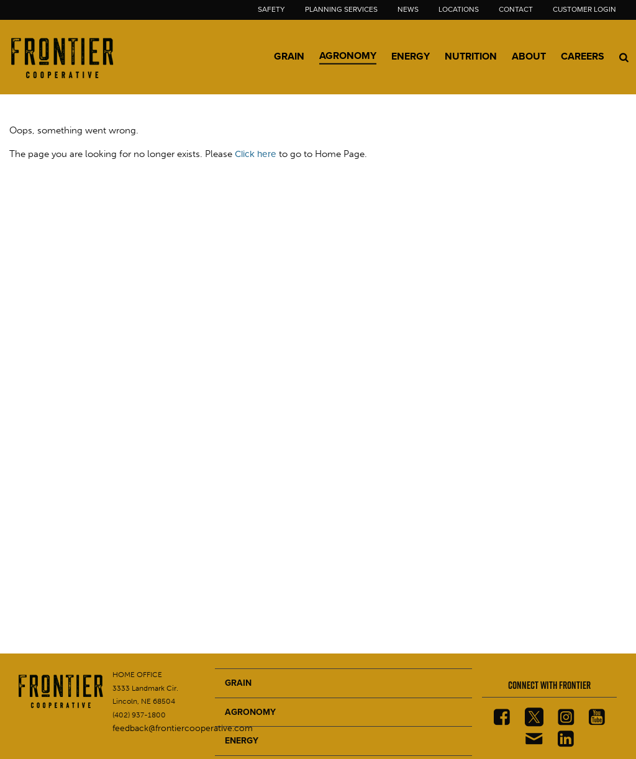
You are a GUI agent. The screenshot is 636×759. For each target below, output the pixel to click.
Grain (289, 56)
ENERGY (241, 740)
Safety (271, 9)
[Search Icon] (624, 57)
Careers (582, 56)
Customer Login (584, 9)
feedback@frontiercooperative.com (182, 728)
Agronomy (347, 56)
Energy (410, 56)
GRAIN (238, 683)
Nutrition (471, 56)
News (408, 9)
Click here (255, 153)
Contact (516, 9)
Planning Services (341, 9)
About (529, 56)
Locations (458, 9)
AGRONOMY (250, 712)
